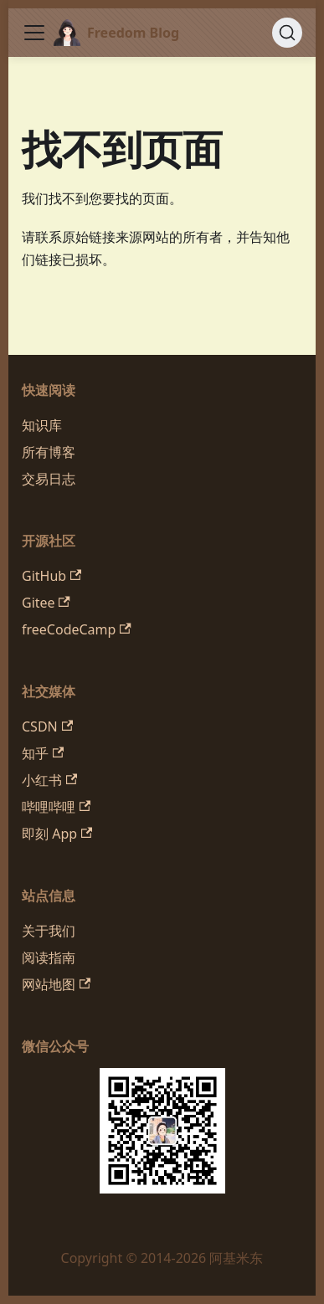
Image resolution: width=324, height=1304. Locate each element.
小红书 (49, 780)
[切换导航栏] (34, 32)
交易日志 (48, 479)
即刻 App (57, 833)
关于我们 (48, 931)
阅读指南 (48, 957)
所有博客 (48, 452)
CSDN (47, 726)
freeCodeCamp (76, 629)
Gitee (46, 602)
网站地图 (56, 984)
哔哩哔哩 (56, 807)
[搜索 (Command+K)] (287, 33)
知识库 (42, 425)
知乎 (43, 753)
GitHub (51, 576)
